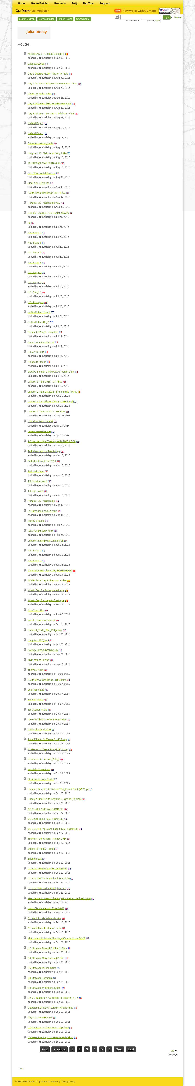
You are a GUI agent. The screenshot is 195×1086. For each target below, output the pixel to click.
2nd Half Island (36, 471)
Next (119, 1049)
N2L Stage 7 (34, 232)
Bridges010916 (36, 63)
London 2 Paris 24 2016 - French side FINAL (52, 391)
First (45, 1049)
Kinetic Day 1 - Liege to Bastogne (46, 53)
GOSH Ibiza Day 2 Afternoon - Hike (47, 580)
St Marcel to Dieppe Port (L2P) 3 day (48, 749)
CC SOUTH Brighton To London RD (47, 868)
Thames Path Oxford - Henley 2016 (47, 838)
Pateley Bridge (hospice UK (43, 650)
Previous (59, 1049)
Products (60, 3)
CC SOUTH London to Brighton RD (47, 888)
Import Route (65, 19)
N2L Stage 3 (34, 272)
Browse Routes (46, 19)
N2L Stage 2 (34, 282)
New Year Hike (36, 610)
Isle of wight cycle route (41, 530)
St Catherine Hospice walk (42, 511)
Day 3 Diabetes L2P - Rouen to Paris (48, 73)
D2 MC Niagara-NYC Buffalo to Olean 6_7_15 (53, 997)
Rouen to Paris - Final (40, 93)
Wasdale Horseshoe (39, 769)
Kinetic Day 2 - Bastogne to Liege (46, 590)
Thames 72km (36, 669)
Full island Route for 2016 (42, 461)
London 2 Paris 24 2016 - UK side (46, 411)
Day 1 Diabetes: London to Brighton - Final (51, 113)
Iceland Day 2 (35, 123)
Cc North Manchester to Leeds (44, 928)
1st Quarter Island (37, 481)
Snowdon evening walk (40, 143)
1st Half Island (36, 491)
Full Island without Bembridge (44, 451)
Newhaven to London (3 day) (44, 759)
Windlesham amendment (41, 620)
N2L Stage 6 (34, 242)
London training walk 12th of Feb (46, 540)
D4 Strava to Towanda (40, 978)
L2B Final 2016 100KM (40, 421)
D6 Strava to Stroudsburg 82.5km (46, 958)
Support (105, 3)
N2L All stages (36, 302)
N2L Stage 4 (34, 262)
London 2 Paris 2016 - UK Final (45, 381)
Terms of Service (49, 1081)
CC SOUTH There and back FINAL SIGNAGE (53, 829)
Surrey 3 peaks (36, 520)
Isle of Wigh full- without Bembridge (47, 719)
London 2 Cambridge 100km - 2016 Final (50, 401)
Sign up (178, 17)
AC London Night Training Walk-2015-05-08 (52, 441)
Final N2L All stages (38, 183)
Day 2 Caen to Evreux (40, 1017)
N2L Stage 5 (34, 252)
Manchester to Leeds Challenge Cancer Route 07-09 (57, 938)
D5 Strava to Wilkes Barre (42, 968)
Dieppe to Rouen (37, 362)
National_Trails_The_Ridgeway (45, 630)
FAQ (74, 3)
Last (131, 1049)
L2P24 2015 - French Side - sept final (48, 1027)
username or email (132, 20)
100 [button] (173, 1050)
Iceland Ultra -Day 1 (39, 322)
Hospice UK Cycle (38, 640)
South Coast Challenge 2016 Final (46, 193)
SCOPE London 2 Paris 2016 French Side (51, 371)
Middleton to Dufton (38, 660)
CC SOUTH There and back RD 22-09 (49, 878)
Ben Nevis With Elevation (41, 173)
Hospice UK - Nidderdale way (44, 202)
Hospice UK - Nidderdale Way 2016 (47, 153)
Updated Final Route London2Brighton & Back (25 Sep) (58, 789)
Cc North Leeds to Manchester (44, 918)
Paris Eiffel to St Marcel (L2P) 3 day (47, 739)
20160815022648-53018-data (44, 163)
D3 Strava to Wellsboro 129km (44, 987)
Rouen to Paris (36, 352)
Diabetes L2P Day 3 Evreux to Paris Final (50, 1007)
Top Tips (88, 3)
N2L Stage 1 (34, 292)
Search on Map (27, 19)
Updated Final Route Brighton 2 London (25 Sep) (54, 799)
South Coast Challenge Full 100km (47, 679)
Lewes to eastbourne (39, 431)
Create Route (82, 19)
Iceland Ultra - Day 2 (39, 312)
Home (22, 3)
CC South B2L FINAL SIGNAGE (45, 818)
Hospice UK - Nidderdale (41, 501)
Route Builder (39, 3)
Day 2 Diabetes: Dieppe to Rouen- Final (49, 103)
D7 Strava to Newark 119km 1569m (47, 948)
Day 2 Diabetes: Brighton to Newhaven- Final (52, 83)
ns (29, 222)
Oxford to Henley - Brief (41, 848)
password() (153, 20)
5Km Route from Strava (41, 779)
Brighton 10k (35, 858)
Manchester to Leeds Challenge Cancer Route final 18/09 (59, 898)
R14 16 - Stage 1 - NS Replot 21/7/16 (48, 212)
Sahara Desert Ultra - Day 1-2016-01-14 (50, 570)
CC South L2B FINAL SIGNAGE (45, 809)
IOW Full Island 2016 (39, 729)
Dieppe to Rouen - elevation (43, 332)
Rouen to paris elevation (41, 342)
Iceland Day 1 (35, 133)
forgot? (157, 20)
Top (21, 1068)
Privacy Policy (68, 1081)
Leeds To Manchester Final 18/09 (46, 908)
